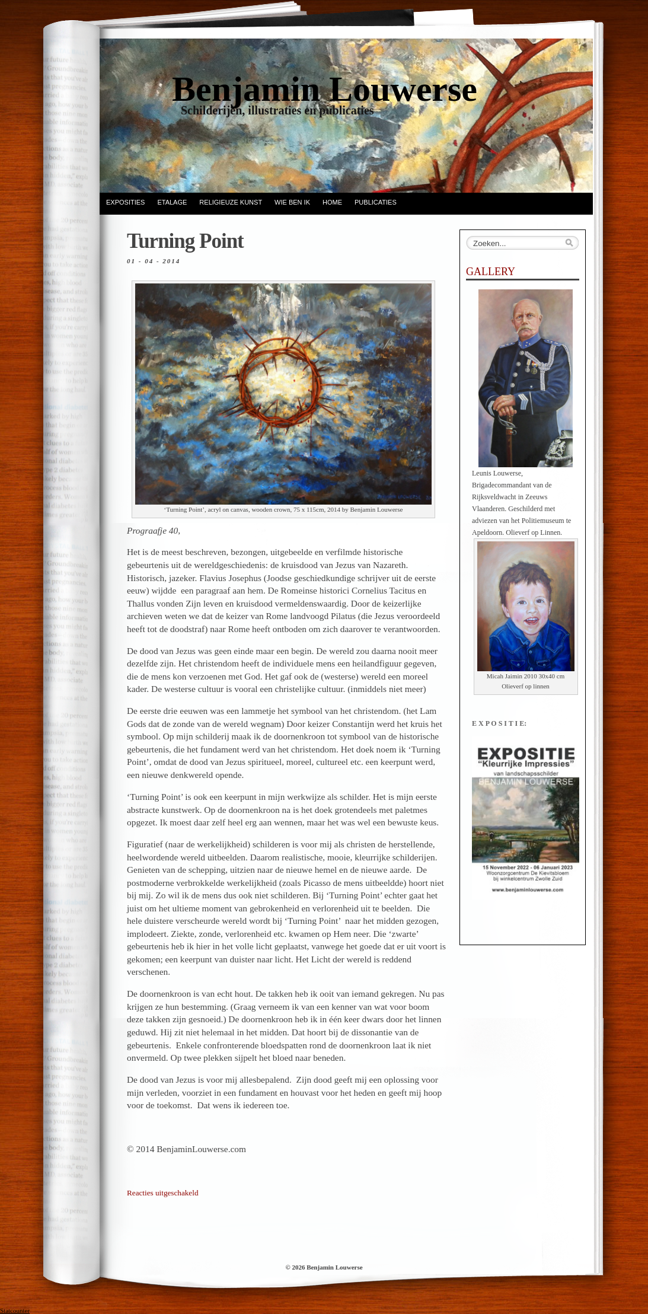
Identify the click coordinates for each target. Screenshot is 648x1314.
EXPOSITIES (125, 202)
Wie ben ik (292, 202)
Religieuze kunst (230, 202)
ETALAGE (172, 202)
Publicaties (376, 202)
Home (332, 202)
